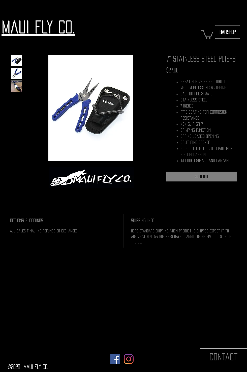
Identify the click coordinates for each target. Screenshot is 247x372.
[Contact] (223, 357)
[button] (207, 34)
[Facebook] (115, 359)
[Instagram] (129, 359)
